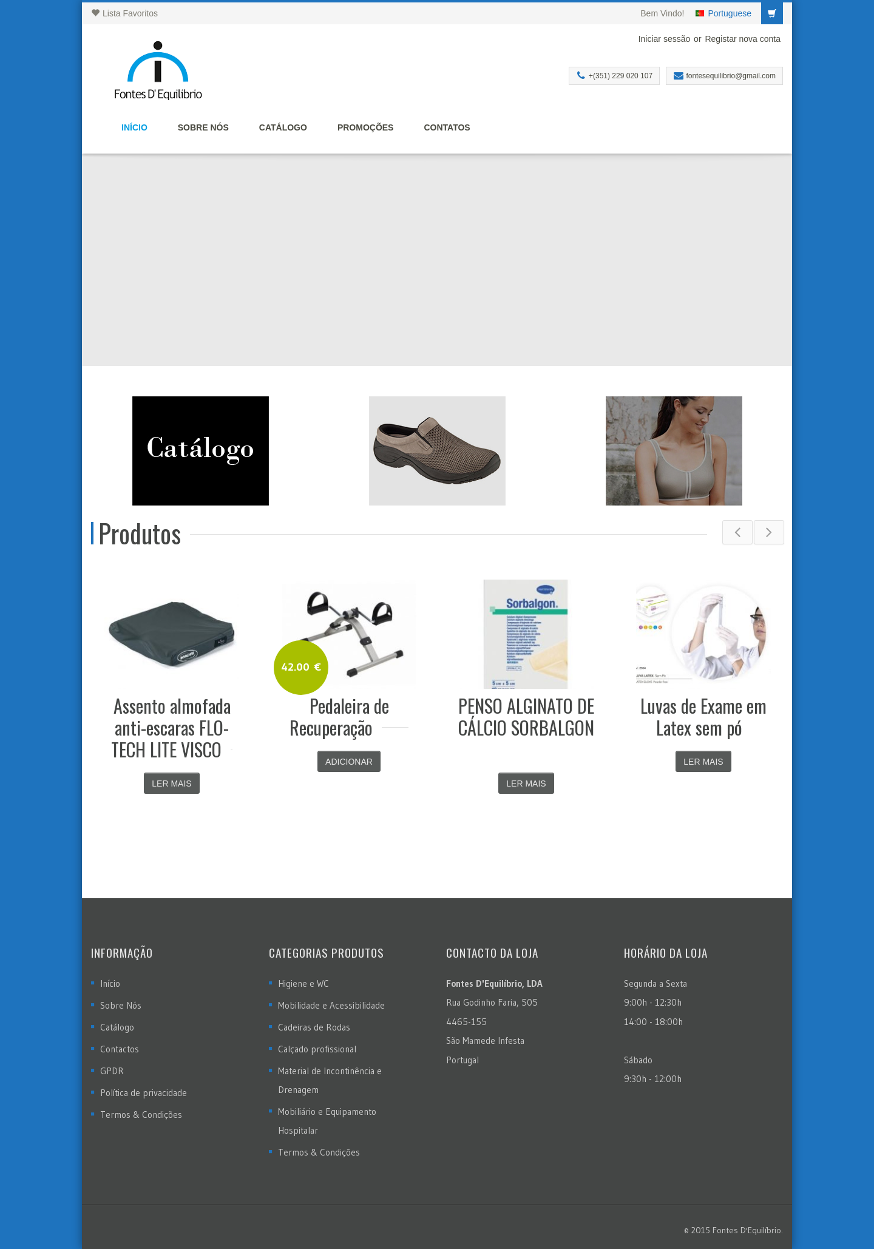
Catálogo (283, 127)
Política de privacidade (143, 1092)
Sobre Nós (203, 127)
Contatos (447, 127)
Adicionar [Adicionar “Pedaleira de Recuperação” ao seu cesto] (349, 762)
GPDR (112, 1071)
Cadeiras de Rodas (314, 1027)
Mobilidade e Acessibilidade (331, 1005)
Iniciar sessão (665, 39)
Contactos (119, 1049)
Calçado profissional (317, 1049)
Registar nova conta (743, 39)
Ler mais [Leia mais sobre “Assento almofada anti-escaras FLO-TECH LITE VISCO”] (171, 783)
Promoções (365, 127)
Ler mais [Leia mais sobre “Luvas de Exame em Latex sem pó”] (703, 762)
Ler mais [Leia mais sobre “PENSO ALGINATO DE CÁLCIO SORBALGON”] (526, 783)
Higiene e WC (303, 983)
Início (134, 127)
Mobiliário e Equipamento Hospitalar (327, 1121)
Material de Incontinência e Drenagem (330, 1080)
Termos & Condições (141, 1114)
